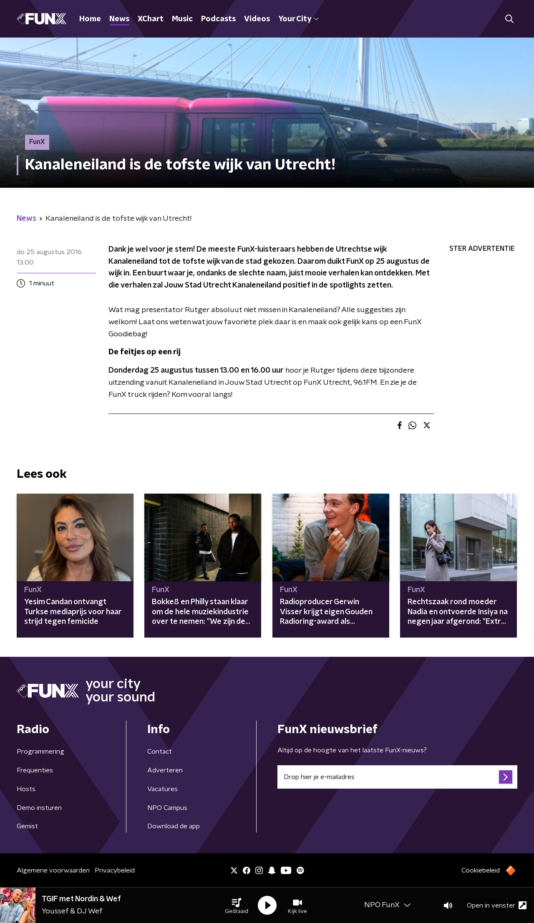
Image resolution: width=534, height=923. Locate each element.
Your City (298, 19)
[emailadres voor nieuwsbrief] (397, 777)
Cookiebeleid (480, 870)
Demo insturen (39, 807)
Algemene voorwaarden (53, 870)
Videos (257, 19)
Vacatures (162, 789)
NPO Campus (167, 807)
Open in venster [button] (496, 905)
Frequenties (35, 770)
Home (90, 19)
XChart (151, 19)
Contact (159, 751)
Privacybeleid (115, 870)
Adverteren (165, 770)
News (119, 19)
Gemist (27, 826)
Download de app (173, 826)
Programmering (40, 751)
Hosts (26, 789)
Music (182, 19)
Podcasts (218, 19)
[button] (236, 905)
